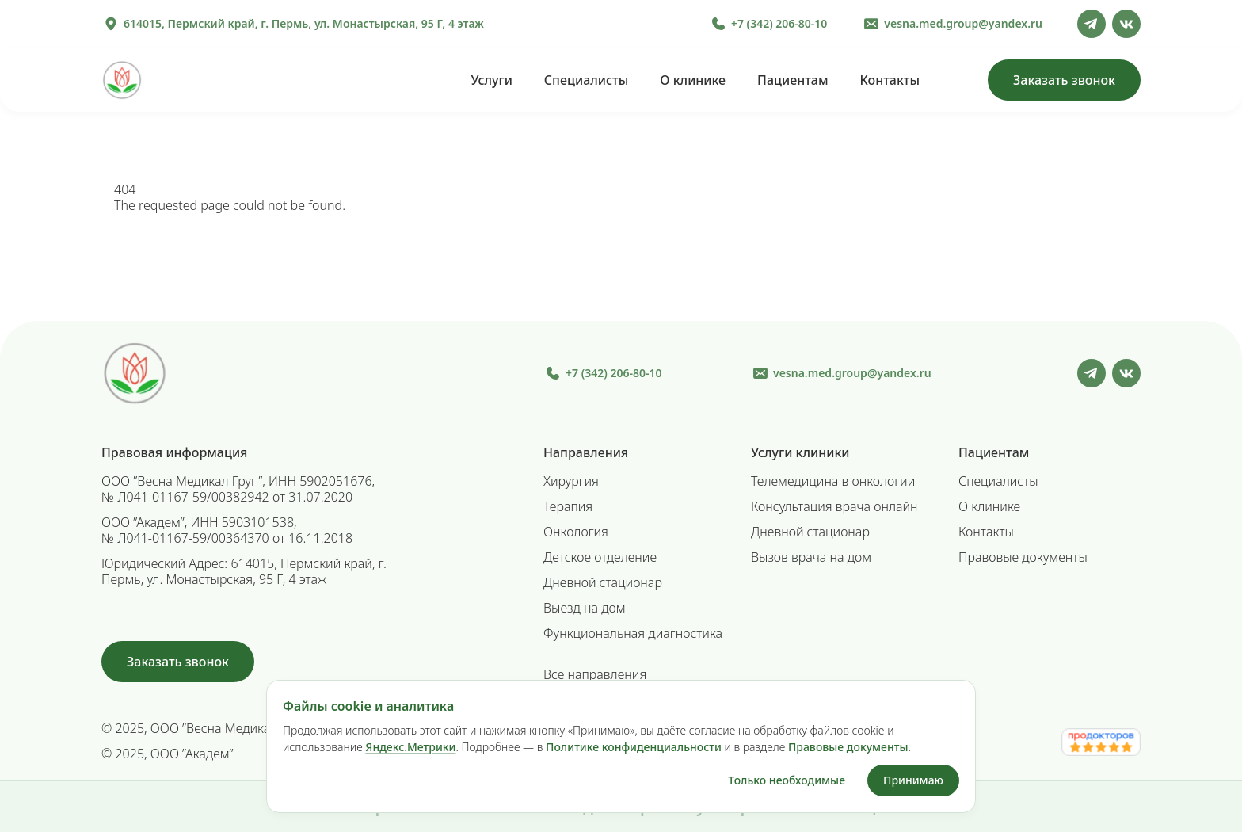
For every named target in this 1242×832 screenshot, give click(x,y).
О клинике (693, 80)
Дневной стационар (602, 582)
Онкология (575, 532)
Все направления (594, 674)
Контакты (890, 80)
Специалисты (586, 80)
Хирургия (571, 481)
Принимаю (913, 780)
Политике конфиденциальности (634, 746)
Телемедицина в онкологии (833, 481)
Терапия (567, 506)
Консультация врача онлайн (834, 506)
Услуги (491, 80)
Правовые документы (1023, 557)
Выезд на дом (584, 608)
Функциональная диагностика (632, 633)
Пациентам (792, 80)
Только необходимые (786, 780)
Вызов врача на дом (811, 557)
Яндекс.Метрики (410, 746)
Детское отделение (600, 557)
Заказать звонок (1064, 80)
